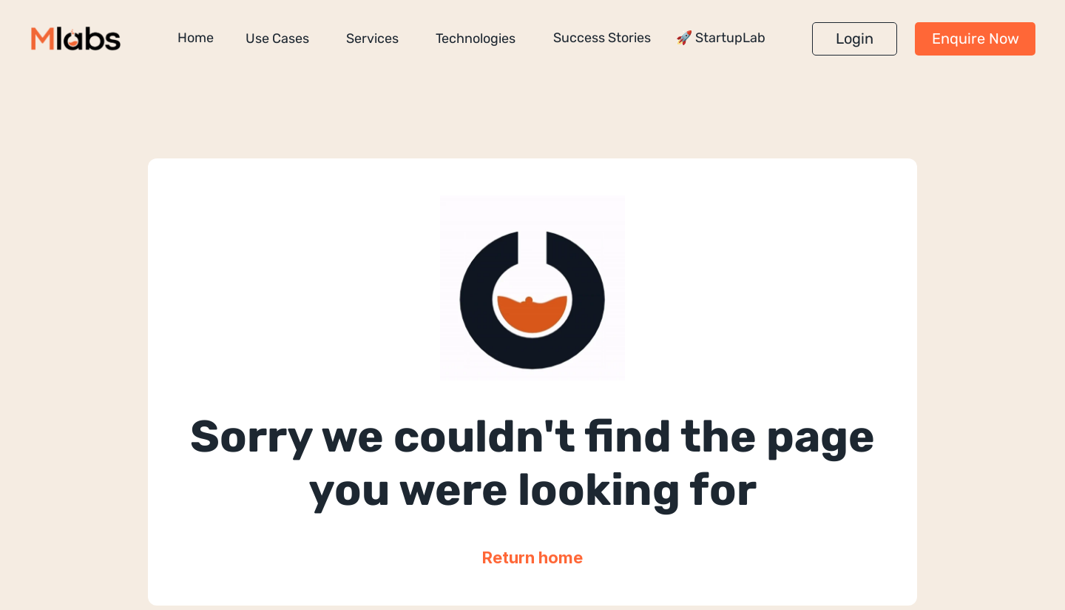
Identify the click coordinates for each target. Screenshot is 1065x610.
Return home (532, 557)
